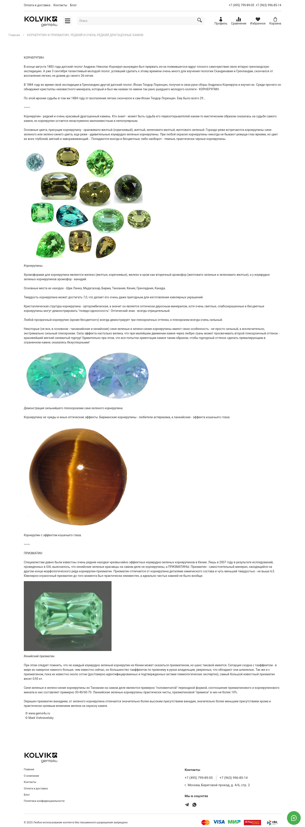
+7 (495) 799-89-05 (241, 5)
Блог (73, 5)
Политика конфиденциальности (44, 800)
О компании (31, 775)
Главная (14, 35)
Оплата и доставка (37, 5)
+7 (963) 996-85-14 (268, 5)
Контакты (60, 5)
